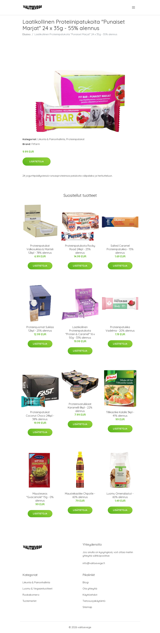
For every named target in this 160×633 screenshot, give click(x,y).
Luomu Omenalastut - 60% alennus (120, 495)
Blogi (86, 582)
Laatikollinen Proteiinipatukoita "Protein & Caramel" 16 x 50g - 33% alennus (80, 332)
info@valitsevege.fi (94, 563)
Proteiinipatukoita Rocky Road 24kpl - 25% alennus (80, 249)
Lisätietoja (36, 161)
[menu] (134, 7)
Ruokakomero (31, 594)
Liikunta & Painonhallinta (51, 139)
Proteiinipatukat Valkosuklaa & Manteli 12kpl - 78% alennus (40, 249)
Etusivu (27, 34)
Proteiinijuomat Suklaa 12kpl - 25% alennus (40, 328)
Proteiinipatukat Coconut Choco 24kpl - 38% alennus (40, 415)
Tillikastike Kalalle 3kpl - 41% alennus (120, 413)
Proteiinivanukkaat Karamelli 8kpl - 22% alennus (80, 407)
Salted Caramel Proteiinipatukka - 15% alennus (120, 249)
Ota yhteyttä (90, 588)
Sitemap (87, 607)
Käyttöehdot (90, 594)
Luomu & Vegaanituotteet (37, 588)
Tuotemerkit (29, 600)
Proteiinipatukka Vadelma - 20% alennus (120, 328)
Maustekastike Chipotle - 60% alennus (80, 495)
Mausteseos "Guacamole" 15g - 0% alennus (40, 497)
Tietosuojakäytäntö (94, 600)
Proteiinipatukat (75, 139)
